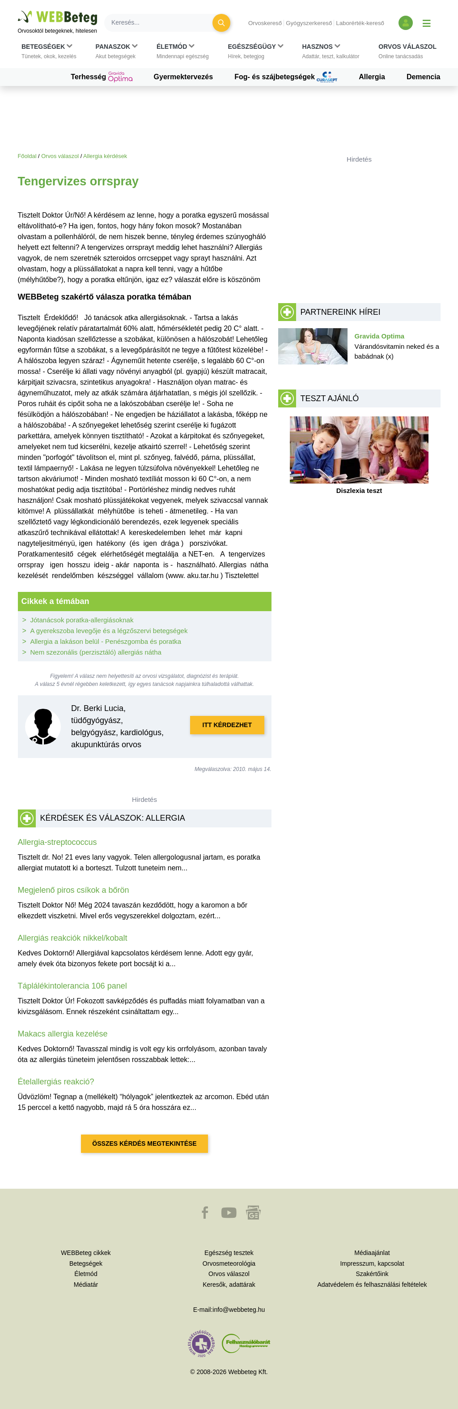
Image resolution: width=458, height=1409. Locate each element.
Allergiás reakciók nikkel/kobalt (72, 938)
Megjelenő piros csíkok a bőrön (73, 890)
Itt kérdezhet (227, 724)
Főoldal (27, 156)
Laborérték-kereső (360, 23)
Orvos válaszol (60, 156)
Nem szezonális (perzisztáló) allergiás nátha (95, 652)
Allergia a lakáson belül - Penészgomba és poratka (106, 641)
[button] (49, 51)
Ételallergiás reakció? (56, 1081)
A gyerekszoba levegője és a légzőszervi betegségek (109, 630)
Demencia (424, 77)
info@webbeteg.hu (238, 1309)
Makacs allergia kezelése (63, 1033)
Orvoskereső (265, 23)
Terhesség (101, 77)
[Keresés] (163, 23)
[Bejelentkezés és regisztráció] (406, 23)
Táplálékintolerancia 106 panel (72, 985)
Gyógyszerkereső (309, 23)
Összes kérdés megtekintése (144, 1143)
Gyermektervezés (183, 77)
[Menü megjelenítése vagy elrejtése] (426, 23)
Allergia (372, 77)
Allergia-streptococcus (57, 842)
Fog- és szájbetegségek (285, 77)
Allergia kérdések (105, 156)
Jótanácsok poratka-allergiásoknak (82, 620)
